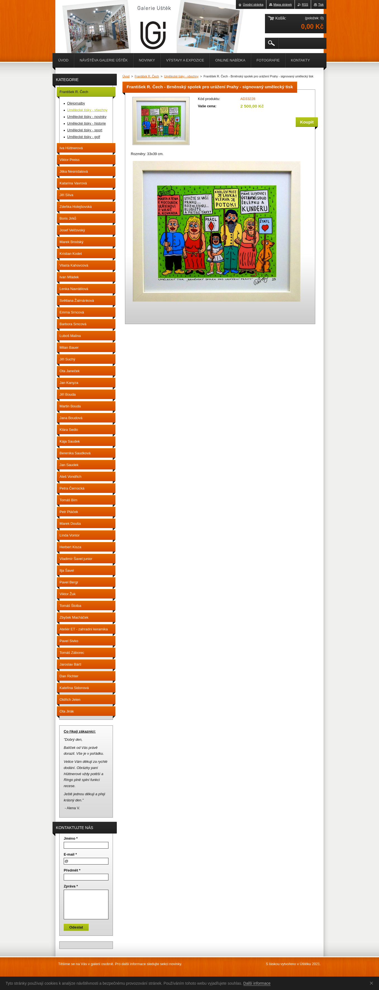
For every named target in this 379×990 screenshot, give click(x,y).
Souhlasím (372, 983)
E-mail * (70, 854)
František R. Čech (147, 76)
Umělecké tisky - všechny (181, 76)
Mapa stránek (282, 4)
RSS (305, 4)
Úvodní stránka (253, 4)
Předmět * (72, 870)
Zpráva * (71, 886)
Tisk (321, 4)
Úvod (125, 76)
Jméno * (71, 838)
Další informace (257, 983)
